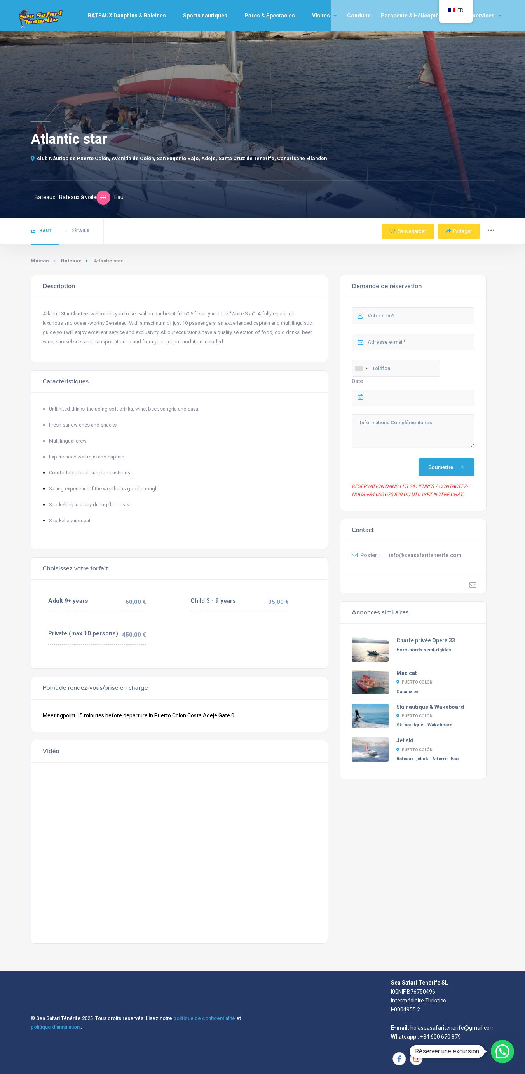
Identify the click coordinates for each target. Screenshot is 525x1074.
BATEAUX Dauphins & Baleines (130, 15)
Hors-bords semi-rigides (423, 649)
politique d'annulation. (56, 1027)
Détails (77, 231)
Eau (455, 758)
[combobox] (361, 368)
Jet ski (404, 740)
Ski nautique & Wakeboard (430, 707)
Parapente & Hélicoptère (412, 15)
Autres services (478, 15)
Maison (40, 261)
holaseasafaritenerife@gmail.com (452, 1028)
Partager (459, 231)
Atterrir (440, 758)
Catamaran (407, 691)
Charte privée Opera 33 (425, 640)
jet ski (422, 758)
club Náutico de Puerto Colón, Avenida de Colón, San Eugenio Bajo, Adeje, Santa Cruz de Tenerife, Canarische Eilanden (179, 158)
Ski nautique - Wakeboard (424, 725)
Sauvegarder (408, 231)
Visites (324, 15)
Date (357, 381)
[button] (502, 1051)
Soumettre (447, 467)
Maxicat (406, 673)
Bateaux (71, 261)
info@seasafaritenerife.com (425, 555)
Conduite (359, 15)
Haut (41, 231)
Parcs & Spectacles (273, 15)
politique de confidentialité (204, 1018)
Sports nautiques (208, 15)
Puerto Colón (414, 682)
